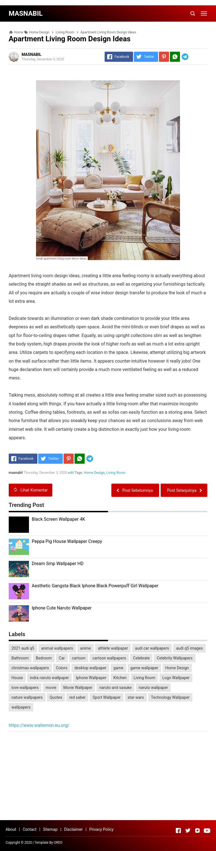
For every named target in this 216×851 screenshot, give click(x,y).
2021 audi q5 (23, 648)
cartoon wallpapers (109, 658)
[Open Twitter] (187, 830)
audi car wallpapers (152, 648)
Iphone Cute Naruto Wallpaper (62, 608)
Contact (30, 829)
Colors (61, 668)
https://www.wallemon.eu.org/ (39, 725)
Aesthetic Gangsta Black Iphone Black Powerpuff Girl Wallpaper (95, 585)
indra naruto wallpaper (49, 677)
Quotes (56, 697)
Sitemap (50, 829)
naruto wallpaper (153, 687)
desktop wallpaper (90, 668)
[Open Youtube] (207, 830)
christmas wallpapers (30, 668)
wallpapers (21, 707)
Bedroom (44, 658)
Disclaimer (73, 829)
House (17, 677)
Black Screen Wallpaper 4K (58, 519)
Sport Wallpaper (106, 697)
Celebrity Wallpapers (174, 658)
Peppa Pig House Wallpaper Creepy (67, 541)
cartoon (79, 658)
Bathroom (20, 658)
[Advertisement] (108, 776)
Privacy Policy (101, 829)
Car (62, 658)
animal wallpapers (57, 648)
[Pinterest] (164, 57)
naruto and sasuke (115, 687)
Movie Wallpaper (77, 687)
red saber (77, 697)
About (11, 829)
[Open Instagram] (197, 830)
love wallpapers (25, 687)
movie (51, 687)
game (118, 668)
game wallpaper (144, 668)
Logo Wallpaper (176, 677)
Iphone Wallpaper (91, 677)
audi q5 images (189, 648)
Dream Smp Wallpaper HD (58, 563)
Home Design (94, 473)
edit (71, 473)
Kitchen (120, 677)
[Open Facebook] (178, 830)
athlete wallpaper (113, 648)
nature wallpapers (27, 697)
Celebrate (141, 658)
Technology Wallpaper (170, 697)
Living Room (115, 473)
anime (85, 648)
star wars (136, 697)
